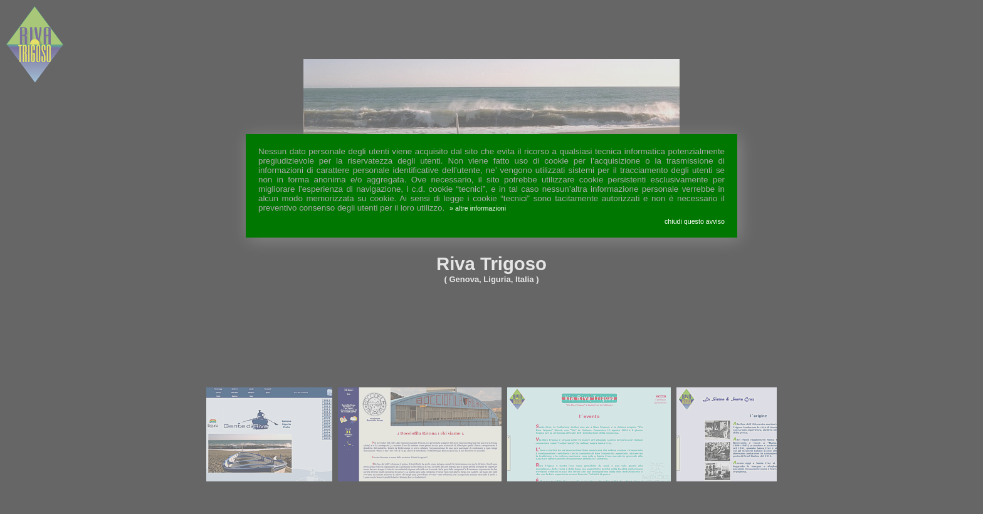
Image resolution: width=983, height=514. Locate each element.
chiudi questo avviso (695, 221)
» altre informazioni (477, 208)
